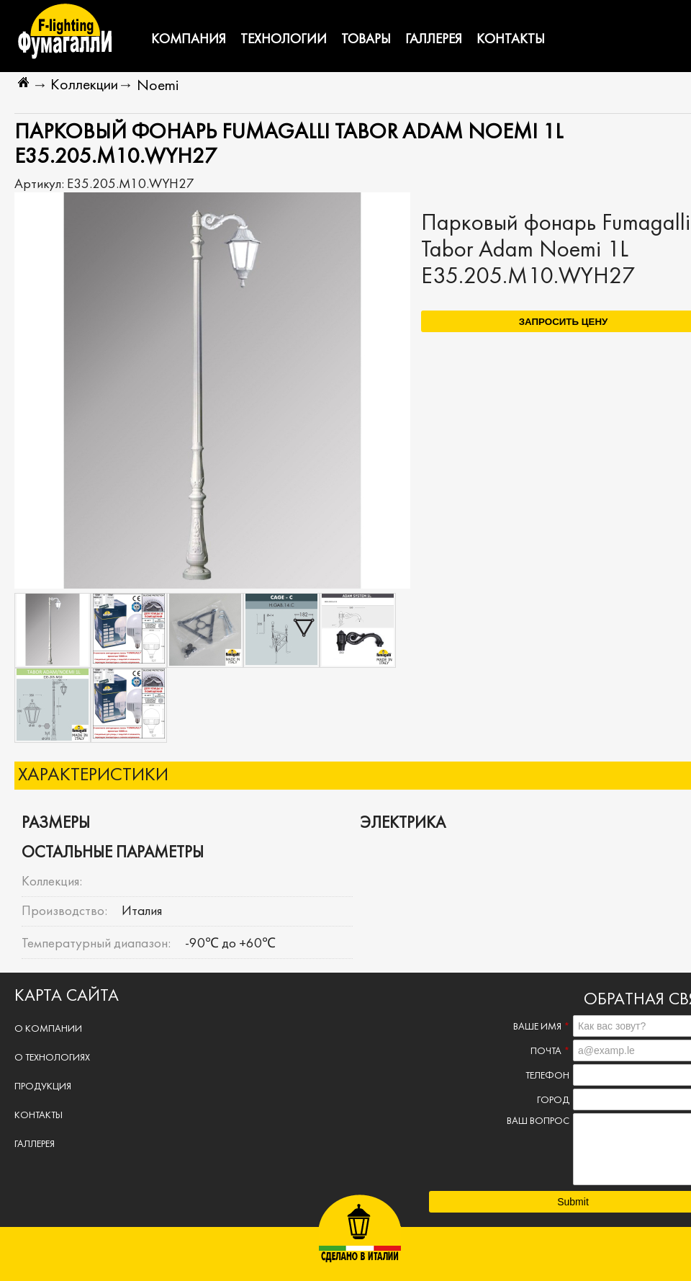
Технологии (283, 39)
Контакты (511, 39)
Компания (188, 39)
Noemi (158, 86)
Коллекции (84, 85)
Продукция (42, 1087)
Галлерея (433, 39)
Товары (366, 39)
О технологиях (52, 1058)
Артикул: (40, 184)
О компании (48, 1029)
